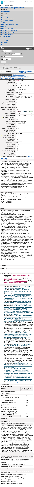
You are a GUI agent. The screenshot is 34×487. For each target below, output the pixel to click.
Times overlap (6, 36)
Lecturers (4, 14)
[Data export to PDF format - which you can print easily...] (27, 49)
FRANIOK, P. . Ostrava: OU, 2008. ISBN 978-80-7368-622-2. (18, 378)
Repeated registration (9, 117)
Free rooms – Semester (9, 30)
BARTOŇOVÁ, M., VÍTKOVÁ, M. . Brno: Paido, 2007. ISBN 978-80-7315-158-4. (18, 365)
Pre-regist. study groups (9, 24)
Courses (4, 10)
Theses (3, 22)
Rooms (3, 26)
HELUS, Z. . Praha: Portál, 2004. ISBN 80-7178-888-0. (17, 294)
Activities (4, 265)
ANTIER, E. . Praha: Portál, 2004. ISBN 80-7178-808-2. (18, 287)
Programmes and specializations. (12, 8)
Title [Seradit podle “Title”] (19, 68)
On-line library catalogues (12, 382)
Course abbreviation (6, 53)
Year (2, 59)
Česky (31, 1)
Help (2, 45)
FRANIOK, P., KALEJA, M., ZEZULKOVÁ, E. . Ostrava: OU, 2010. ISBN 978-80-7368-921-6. (18, 371)
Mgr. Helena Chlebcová (16, 278)
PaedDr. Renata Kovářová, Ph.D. (21, 275)
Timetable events (7, 20)
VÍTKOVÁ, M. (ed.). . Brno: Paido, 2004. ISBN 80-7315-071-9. (18, 303)
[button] (2, 2)
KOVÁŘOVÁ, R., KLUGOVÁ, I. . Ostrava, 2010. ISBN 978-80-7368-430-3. (18, 298)
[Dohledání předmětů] (21, 54)
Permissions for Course (18, 78)
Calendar (4, 43)
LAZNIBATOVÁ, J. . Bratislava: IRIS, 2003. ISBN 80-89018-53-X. (18, 317)
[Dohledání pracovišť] (11, 51)
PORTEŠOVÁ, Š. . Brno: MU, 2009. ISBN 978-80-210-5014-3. (18, 345)
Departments (5, 12)
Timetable (14, 76)
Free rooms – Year (7, 32)
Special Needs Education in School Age (25, 72)
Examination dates (7, 18)
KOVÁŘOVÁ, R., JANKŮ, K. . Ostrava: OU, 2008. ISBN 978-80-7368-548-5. (18, 335)
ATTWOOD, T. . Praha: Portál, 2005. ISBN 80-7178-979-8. (17, 291)
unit (2, 51)
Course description (6, 75)
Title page (4, 40)
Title (2, 56)
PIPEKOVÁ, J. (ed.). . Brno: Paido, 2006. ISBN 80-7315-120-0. (18, 307)
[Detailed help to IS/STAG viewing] (32, 49)
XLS (6, 158)
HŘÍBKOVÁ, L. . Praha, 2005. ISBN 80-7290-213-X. (18, 320)
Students (4, 16)
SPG (17, 80)
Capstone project (7, 34)
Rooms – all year (7, 28)
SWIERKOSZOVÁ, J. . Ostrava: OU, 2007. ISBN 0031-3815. (18, 312)
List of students (5, 76)
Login (26, 1)
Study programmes (18, 75)
